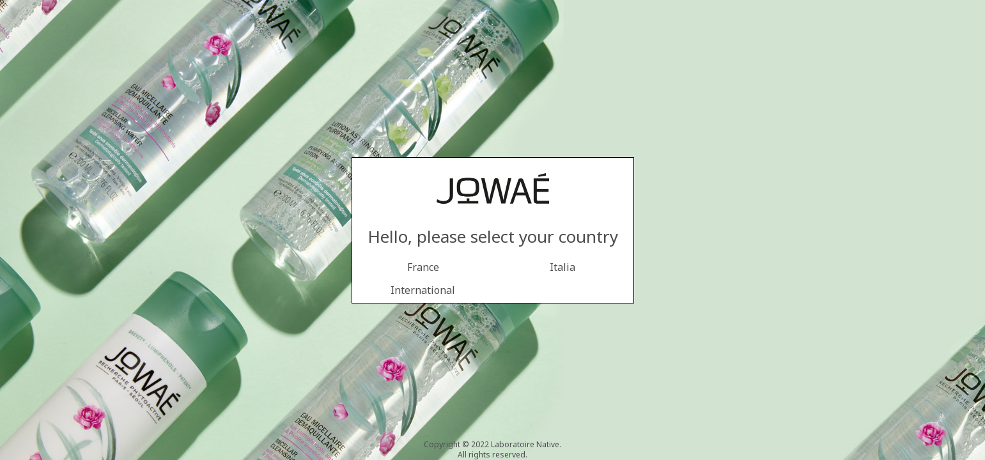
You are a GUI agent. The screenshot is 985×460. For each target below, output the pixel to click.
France (423, 267)
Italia (562, 267)
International (423, 290)
